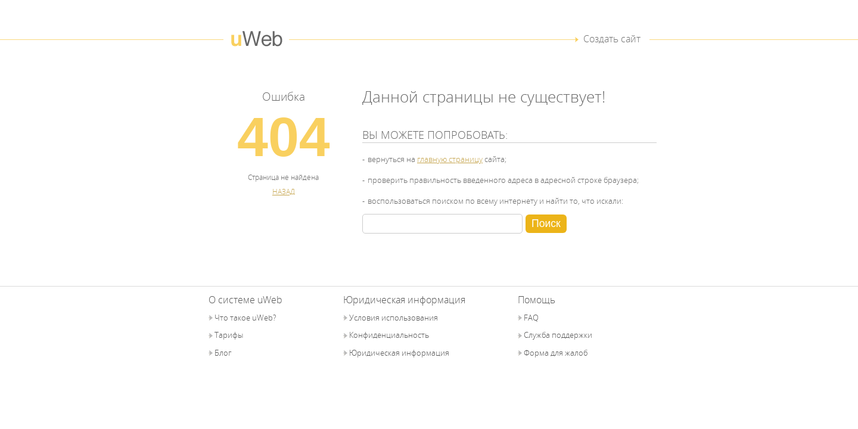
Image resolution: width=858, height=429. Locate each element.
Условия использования (393, 317)
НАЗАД (283, 191)
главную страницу (450, 159)
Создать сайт (612, 38)
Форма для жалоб (555, 352)
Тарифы (228, 334)
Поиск (546, 223)
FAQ (531, 317)
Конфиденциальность (389, 334)
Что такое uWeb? (245, 317)
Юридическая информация (399, 352)
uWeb (256, 39)
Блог (222, 352)
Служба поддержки (558, 334)
